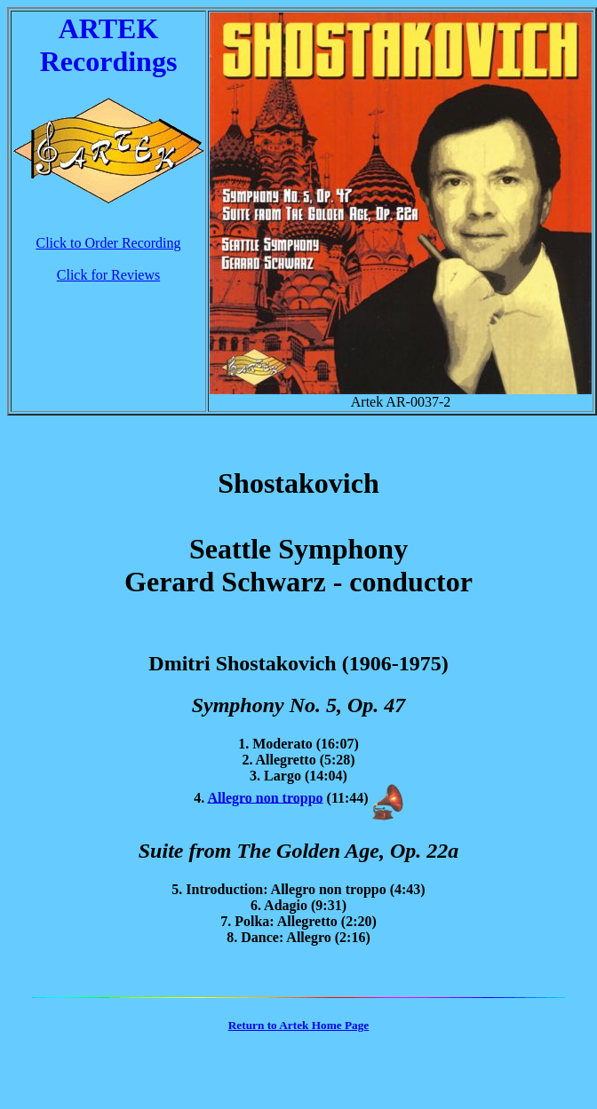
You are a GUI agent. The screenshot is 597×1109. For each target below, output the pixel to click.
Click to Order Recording (108, 242)
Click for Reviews (108, 274)
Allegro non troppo (264, 796)
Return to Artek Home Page (298, 1025)
